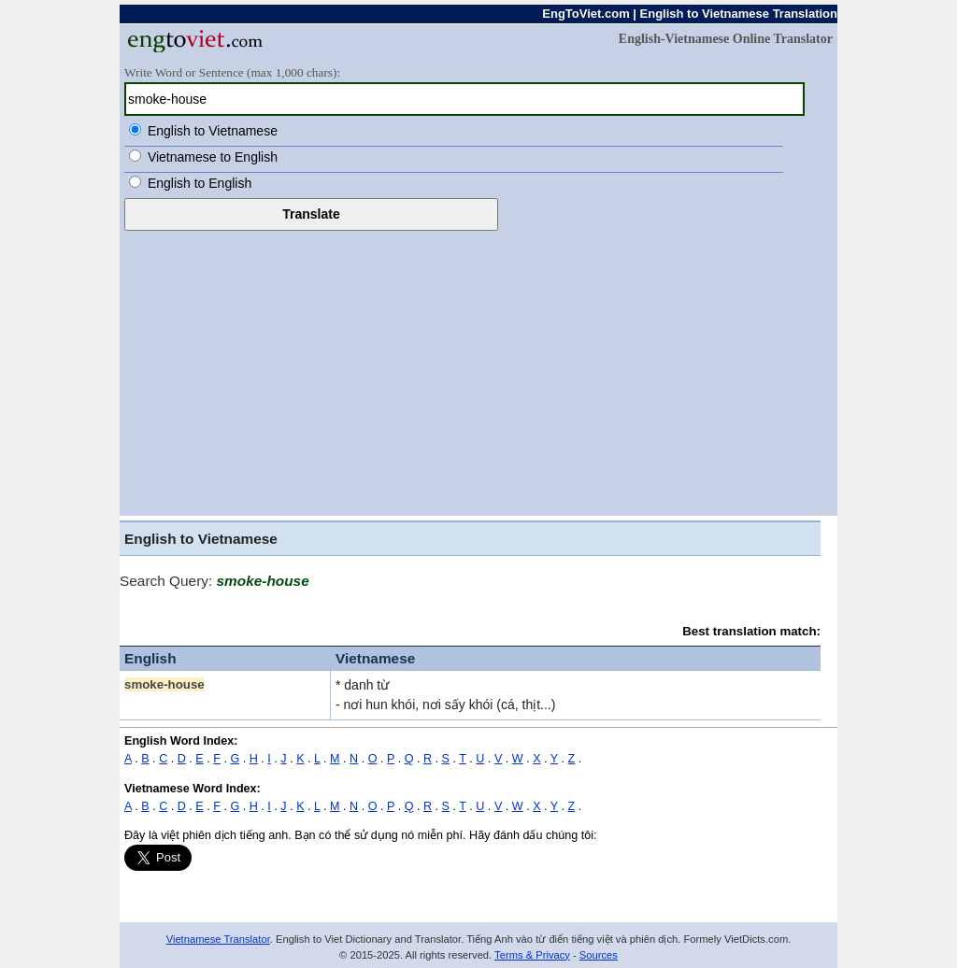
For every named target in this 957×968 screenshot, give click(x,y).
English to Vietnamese (213, 130)
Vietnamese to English (213, 156)
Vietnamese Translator (218, 939)
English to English (199, 183)
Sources (598, 955)
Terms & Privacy (532, 955)
